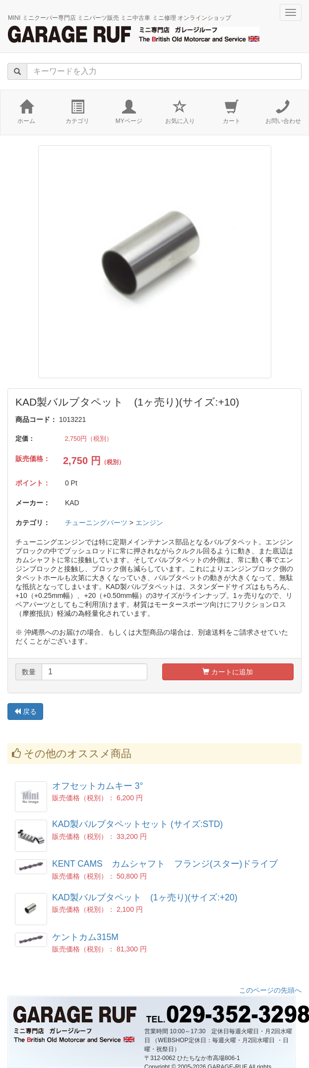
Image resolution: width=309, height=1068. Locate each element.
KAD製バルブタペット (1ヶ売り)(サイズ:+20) (145, 897)
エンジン (149, 523)
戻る (25, 711)
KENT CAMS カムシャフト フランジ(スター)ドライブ (165, 864)
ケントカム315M (85, 937)
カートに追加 (227, 672)
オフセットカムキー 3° (97, 786)
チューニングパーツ (96, 523)
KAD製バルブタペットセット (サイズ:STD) (137, 824)
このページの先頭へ (270, 990)
